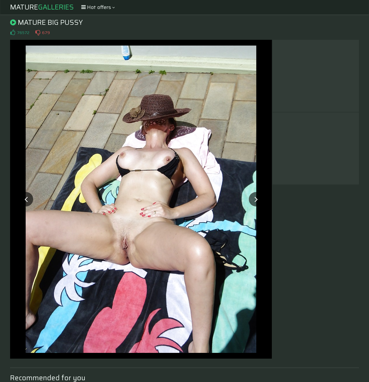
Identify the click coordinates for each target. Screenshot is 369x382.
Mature (42, 7)
